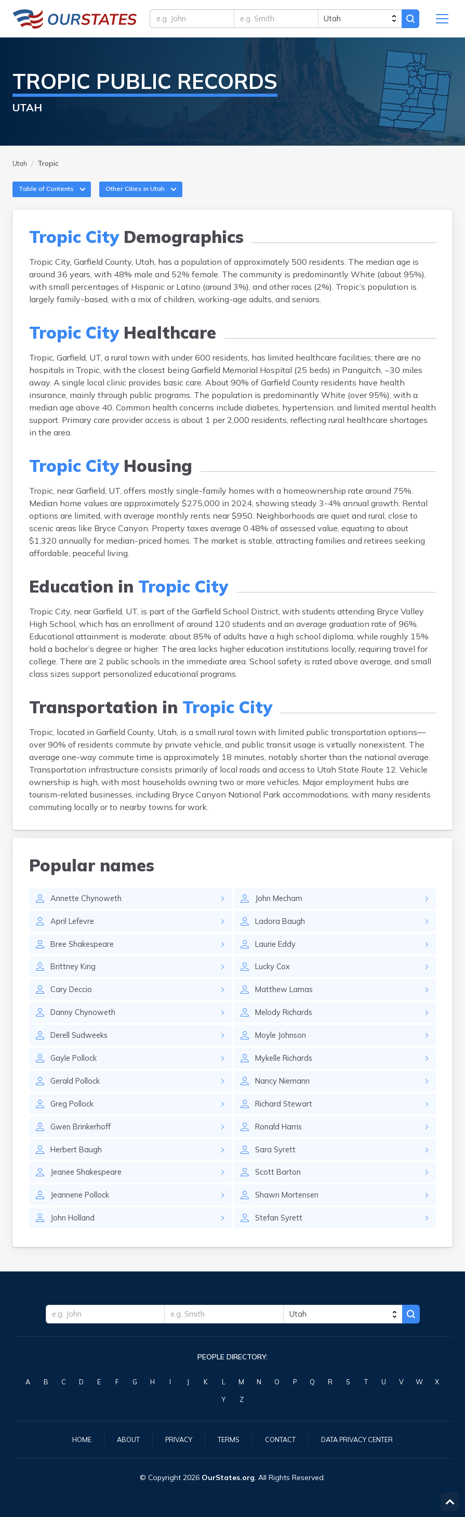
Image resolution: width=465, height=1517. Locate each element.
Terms (226, 1439)
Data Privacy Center (363, 1439)
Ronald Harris (281, 1149)
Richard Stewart (286, 1125)
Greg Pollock (74, 1125)
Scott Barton (279, 1197)
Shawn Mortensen (290, 1221)
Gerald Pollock (77, 1101)
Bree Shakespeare (85, 958)
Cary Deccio (73, 1005)
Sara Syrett (276, 1173)
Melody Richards (286, 1029)
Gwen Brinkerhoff (84, 1149)
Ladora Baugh (281, 934)
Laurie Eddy (277, 958)
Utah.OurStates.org (74, 20)
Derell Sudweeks (82, 1053)
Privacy (173, 1439)
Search (408, 21)
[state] (356, 21)
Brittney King (75, 981)
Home (71, 1439)
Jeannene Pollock (83, 1221)
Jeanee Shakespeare (89, 1197)
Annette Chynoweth (90, 910)
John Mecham (281, 910)
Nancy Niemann (286, 1101)
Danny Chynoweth (87, 1029)
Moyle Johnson (283, 1053)
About (120, 1439)
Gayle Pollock (76, 1077)
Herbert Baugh (78, 1173)
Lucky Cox (274, 981)
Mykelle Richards (288, 1077)
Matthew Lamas (286, 1005)
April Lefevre (75, 934)
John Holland (75, 1245)
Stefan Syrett (281, 1245)
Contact (280, 1439)
